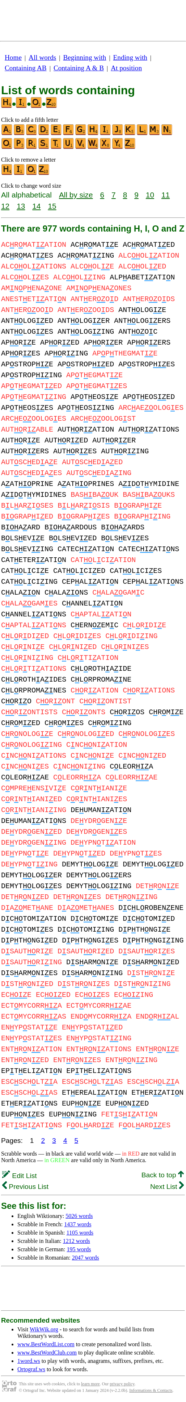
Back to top (162, 1175)
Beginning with (84, 57)
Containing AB (26, 68)
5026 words (79, 1216)
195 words (79, 1249)
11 (165, 195)
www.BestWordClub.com (47, 1352)
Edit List (19, 1176)
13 (21, 206)
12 (5, 206)
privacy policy (122, 1383)
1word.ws (28, 1361)
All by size (76, 195)
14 (36, 206)
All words (42, 57)
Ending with (130, 57)
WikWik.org (44, 1329)
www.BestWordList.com (46, 1344)
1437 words (77, 1224)
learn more (90, 1383)
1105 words (80, 1233)
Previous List (25, 1186)
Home (13, 57)
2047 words (85, 1258)
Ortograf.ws (31, 1369)
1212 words (76, 1241)
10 (150, 195)
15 (52, 206)
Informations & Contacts (150, 1390)
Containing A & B (79, 68)
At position (126, 68)
